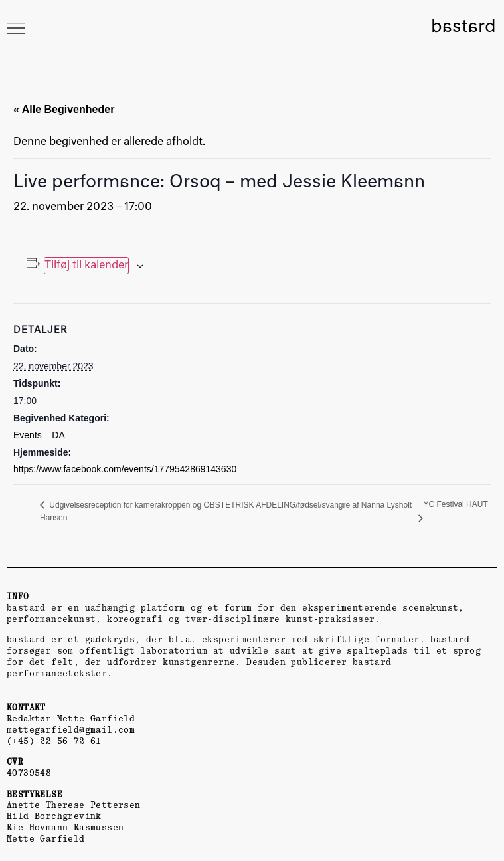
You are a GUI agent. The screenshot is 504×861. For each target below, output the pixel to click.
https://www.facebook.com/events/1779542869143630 (124, 469)
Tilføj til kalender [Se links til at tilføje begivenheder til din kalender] (86, 265)
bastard (463, 27)
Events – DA (39, 435)
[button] (15, 28)
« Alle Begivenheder (63, 109)
